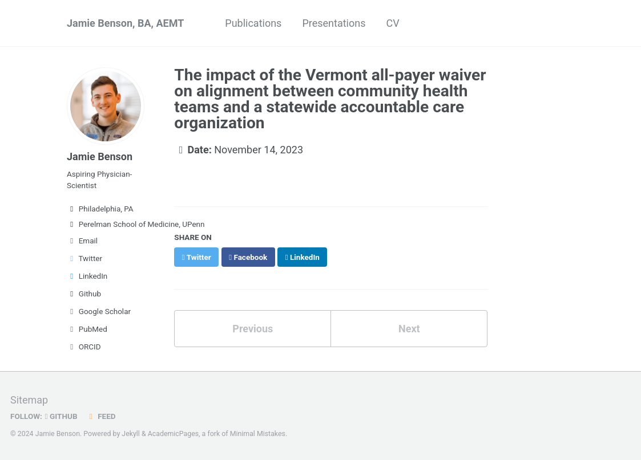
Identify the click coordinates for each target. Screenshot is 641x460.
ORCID (84, 346)
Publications (253, 23)
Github (84, 293)
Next (409, 329)
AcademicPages (173, 434)
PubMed (87, 328)
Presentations (333, 23)
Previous (252, 329)
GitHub (61, 416)
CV (392, 23)
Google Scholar (99, 311)
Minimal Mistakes (257, 434)
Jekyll (131, 434)
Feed (101, 416)
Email (82, 240)
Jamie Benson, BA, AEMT (125, 23)
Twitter (84, 258)
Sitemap (29, 400)
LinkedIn (87, 275)
